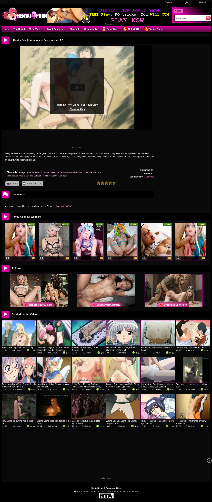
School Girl (57, 176)
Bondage (45, 172)
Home (6, 29)
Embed (12, 183)
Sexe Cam (109, 29)
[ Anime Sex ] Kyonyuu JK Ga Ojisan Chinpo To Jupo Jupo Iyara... (122, 385)
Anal (29, 172)
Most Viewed (36, 29)
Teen (65, 176)
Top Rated (19, 29)
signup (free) (66, 206)
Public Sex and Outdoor (30, 176)
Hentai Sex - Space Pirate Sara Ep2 (18, 347)
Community (90, 29)
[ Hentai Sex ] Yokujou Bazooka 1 (191, 347)
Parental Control (121, 491)
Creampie (54, 172)
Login (185, 2)
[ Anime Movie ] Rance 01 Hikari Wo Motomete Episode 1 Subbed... (53, 348)
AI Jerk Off (131, 29)
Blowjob (35, 172)
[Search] (189, 18)
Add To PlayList (33, 183)
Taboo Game (153, 29)
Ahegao (22, 172)
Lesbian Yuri (95, 172)
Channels (74, 29)
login (56, 206)
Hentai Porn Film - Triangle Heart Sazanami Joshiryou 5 (121, 348)
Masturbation (12, 176)
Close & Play (77, 109)
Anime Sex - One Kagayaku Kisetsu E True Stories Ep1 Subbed (157, 385)
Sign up (168, 2)
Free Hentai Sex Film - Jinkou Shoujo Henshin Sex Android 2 (19, 385)
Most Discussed (56, 29)
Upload (202, 2)
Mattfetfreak (149, 177)
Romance (46, 176)
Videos (178, 11)
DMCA (77, 491)
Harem (86, 172)
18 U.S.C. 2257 (104, 491)
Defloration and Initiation (71, 172)
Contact (134, 491)
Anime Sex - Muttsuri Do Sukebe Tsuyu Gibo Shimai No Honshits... (87, 385)
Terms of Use (89, 491)
